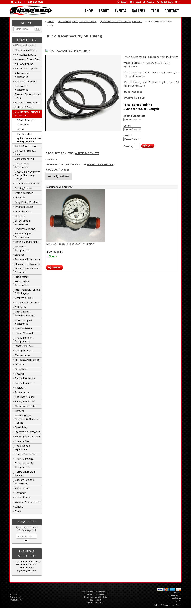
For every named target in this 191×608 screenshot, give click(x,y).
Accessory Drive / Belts (27, 59)
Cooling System (23, 188)
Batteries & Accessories (21, 87)
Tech (155, 10)
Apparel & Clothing (25, 81)
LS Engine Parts (24, 350)
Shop (88, 10)
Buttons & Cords (24, 107)
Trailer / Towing (24, 458)
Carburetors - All (24, 158)
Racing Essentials (24, 383)
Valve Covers (22, 488)
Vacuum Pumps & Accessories (25, 481)
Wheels (19, 506)
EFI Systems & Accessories (22, 222)
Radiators (20, 387)
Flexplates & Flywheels (27, 264)
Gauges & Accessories (27, 302)
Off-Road (20, 364)
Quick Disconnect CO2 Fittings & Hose (29, 140)
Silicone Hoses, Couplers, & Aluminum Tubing (27, 419)
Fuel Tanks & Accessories (22, 283)
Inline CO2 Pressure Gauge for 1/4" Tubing (70, 244)
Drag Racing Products (27, 202)
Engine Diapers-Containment (24, 235)
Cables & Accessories (26, 146)
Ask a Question (58, 176)
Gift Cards (20, 307)
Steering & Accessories (27, 436)
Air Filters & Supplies (26, 68)
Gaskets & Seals (24, 298)
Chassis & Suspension (27, 183)
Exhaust (19, 254)
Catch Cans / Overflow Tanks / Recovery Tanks (27, 175)
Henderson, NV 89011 (26, 564)
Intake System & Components (24, 339)
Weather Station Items (27, 502)
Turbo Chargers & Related (25, 473)
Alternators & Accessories (22, 75)
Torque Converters (26, 454)
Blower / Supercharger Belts (28, 96)
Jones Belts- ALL (24, 345)
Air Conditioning (24, 64)
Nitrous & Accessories (27, 359)
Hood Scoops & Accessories (23, 321)
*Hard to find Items (26, 50)
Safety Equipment (25, 401)
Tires (18, 511)
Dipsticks (20, 197)
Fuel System (21, 276)
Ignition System (23, 328)
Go (37, 28)
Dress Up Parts (23, 211)
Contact (172, 10)
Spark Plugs (21, 427)
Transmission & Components (24, 465)
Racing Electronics (25, 378)
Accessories (23, 124)
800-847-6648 (27, 567)
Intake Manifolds (24, 333)
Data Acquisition (24, 192)
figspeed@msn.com (26, 570)
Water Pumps (22, 497)
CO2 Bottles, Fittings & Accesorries (27, 113)
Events (120, 10)
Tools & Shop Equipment (22, 447)
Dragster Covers (24, 206)
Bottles (20, 129)
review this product (100, 164)
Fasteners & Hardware (27, 259)
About (104, 10)
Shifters (19, 410)
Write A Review (87, 153)
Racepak (19, 373)
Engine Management (26, 241)
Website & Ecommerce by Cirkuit (167, 605)
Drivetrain (20, 216)
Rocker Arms (22, 392)
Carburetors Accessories (22, 165)
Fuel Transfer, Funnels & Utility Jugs (27, 291)
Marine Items (22, 355)
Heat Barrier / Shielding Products (25, 313)
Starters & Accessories (27, 432)
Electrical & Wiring (25, 229)
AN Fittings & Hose (25, 54)
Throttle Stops (23, 441)
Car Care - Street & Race (25, 152)
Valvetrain (20, 492)
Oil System (21, 369)
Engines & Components (22, 248)
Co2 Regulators (24, 133)
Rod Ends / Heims (24, 397)
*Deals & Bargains (25, 45)
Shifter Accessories (25, 406)
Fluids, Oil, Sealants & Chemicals (27, 270)
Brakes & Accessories (27, 102)
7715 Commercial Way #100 (27, 561)
